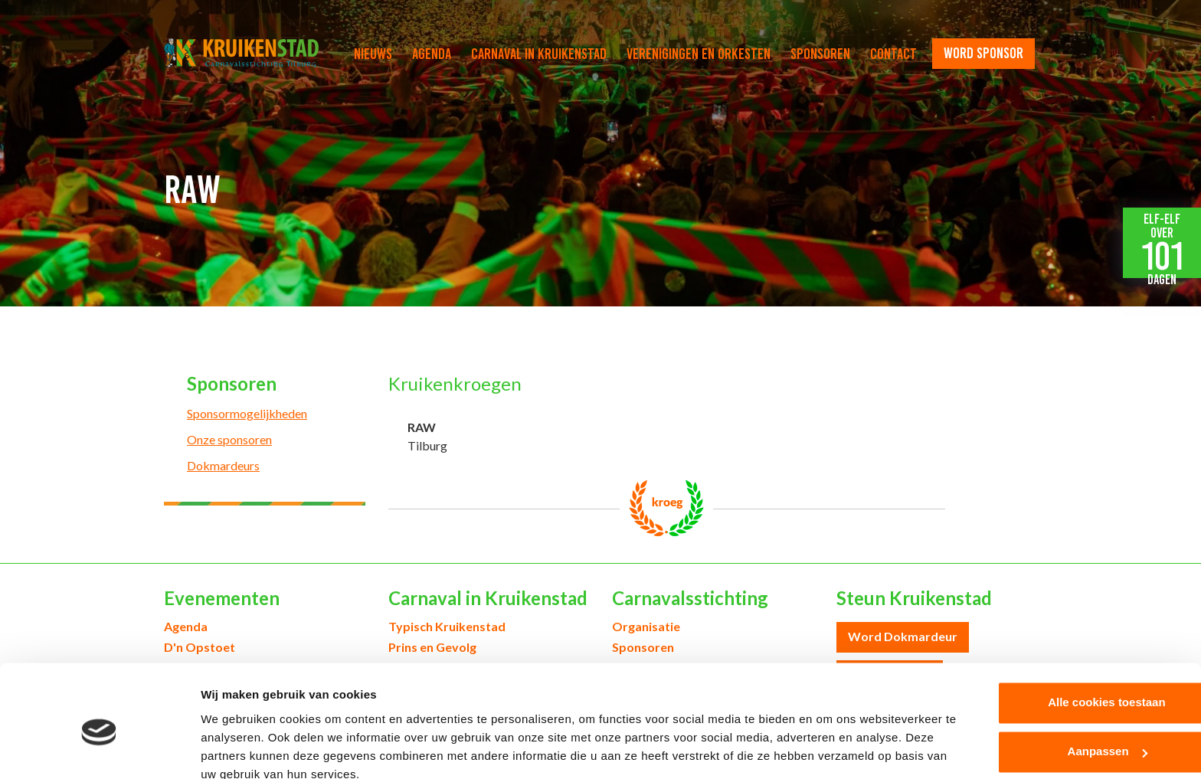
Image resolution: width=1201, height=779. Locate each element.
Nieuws (373, 53)
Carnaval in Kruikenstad (539, 53)
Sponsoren (820, 53)
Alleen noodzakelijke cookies (1073, 733)
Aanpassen (1074, 684)
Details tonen (237, 748)
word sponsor (983, 53)
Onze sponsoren (229, 439)
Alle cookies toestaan (1072, 635)
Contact (893, 53)
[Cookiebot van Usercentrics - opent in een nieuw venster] (99, 749)
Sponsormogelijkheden (247, 413)
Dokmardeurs (223, 465)
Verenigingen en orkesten (699, 53)
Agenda (431, 53)
